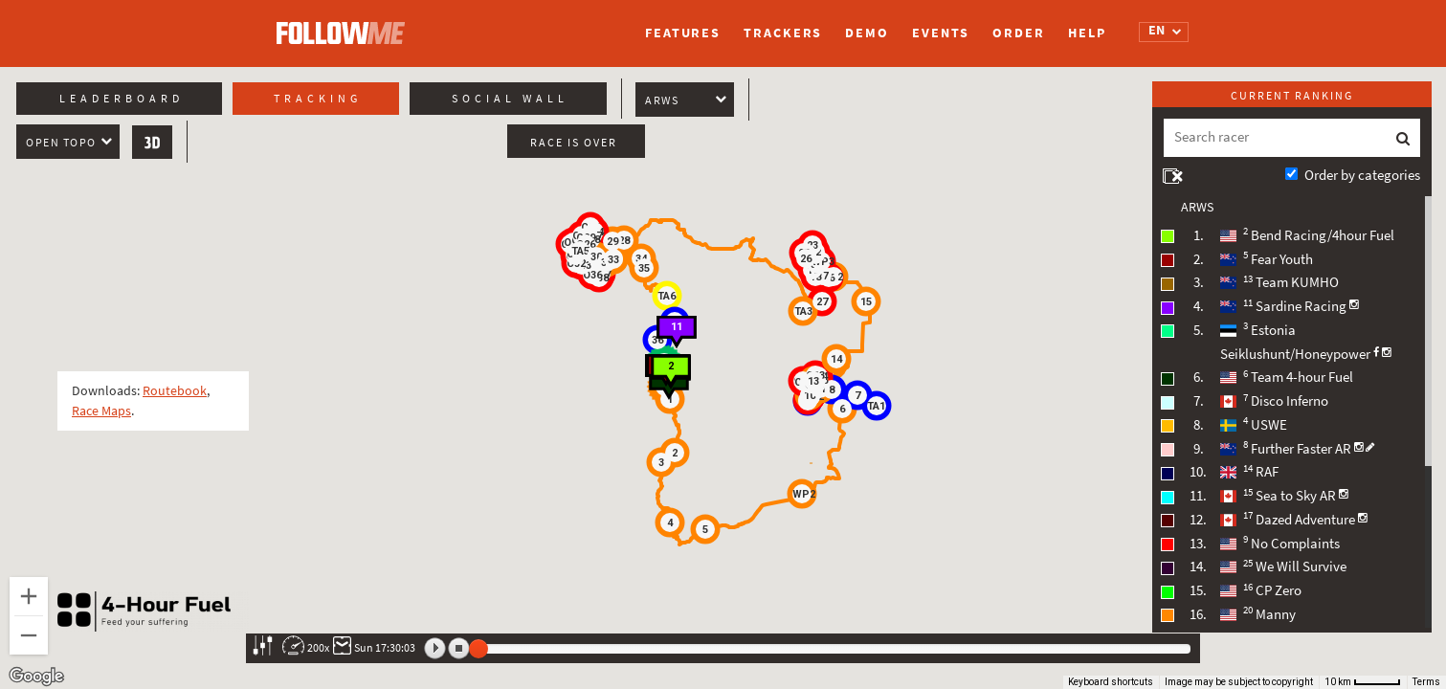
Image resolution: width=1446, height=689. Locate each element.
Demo (867, 33)
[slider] (478, 648)
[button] (661, 462)
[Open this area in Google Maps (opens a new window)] (36, 676)
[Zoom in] (29, 596)
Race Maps (101, 411)
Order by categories (1362, 175)
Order (1018, 33)
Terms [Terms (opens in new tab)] (1426, 682)
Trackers (783, 33)
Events (940, 33)
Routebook (175, 391)
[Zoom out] (29, 635)
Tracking (318, 98)
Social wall (510, 98)
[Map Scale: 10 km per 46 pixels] (1363, 682)
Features (683, 33)
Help (1087, 33)
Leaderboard (121, 98)
